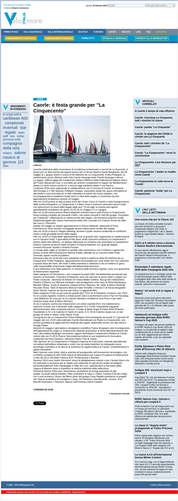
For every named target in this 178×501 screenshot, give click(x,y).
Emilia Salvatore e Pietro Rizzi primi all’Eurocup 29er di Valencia (155, 348)
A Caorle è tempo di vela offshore (155, 111)
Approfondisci (79, 492)
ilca (12, 136)
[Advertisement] (89, 71)
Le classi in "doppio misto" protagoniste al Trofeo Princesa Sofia (153, 428)
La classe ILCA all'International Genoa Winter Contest (153, 456)
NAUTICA (83, 32)
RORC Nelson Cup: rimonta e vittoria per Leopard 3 (152, 400)
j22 (20, 162)
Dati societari (164, 485)
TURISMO (98, 32)
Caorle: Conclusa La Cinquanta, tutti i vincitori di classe (154, 119)
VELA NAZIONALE (33, 32)
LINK (138, 32)
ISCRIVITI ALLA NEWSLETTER (151, 38)
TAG (148, 32)
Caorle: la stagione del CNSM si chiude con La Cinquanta (153, 135)
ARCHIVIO (161, 32)
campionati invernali (13, 125)
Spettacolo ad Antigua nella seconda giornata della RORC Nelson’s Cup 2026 (152, 317)
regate (10, 132)
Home (154, 485)
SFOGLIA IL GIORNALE (114, 38)
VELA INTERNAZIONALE (60, 32)
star (23, 127)
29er (6, 165)
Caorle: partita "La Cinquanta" (153, 127)
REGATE (126, 32)
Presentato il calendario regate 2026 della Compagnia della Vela (154, 268)
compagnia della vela (12, 145)
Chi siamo (8, 5)
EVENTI (112, 32)
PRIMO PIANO (11, 32)
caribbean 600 (15, 118)
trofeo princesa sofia (13, 138)
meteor (7, 153)
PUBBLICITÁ (87, 38)
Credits (27, 5)
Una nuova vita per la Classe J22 (154, 219)
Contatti (18, 5)
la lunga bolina (12, 114)
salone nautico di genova (14, 157)
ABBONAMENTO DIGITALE (59, 38)
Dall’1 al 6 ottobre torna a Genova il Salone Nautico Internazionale (155, 244)
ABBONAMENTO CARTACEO (21, 38)
